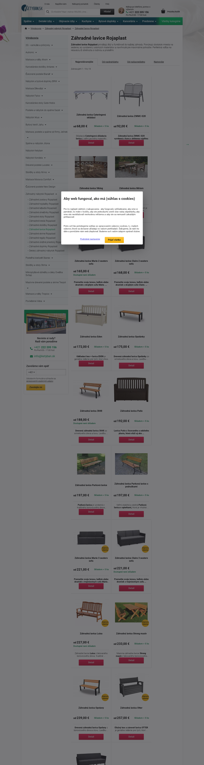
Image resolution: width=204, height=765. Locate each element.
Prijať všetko (114, 240)
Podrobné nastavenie (90, 239)
